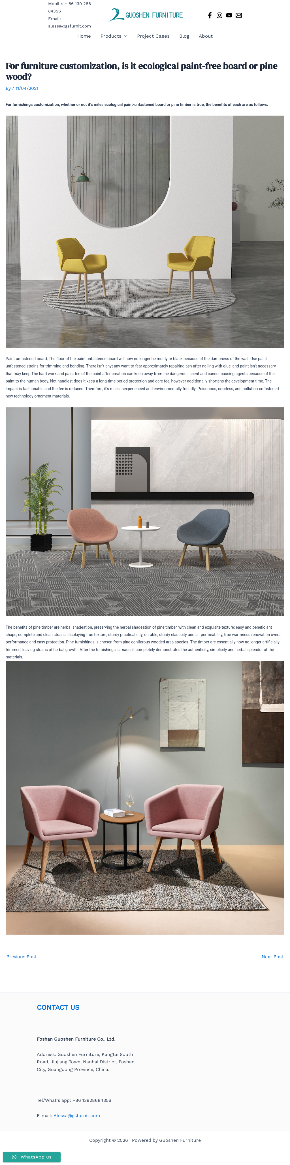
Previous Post (19, 956)
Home (84, 36)
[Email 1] (239, 15)
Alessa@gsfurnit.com (77, 1115)
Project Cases (153, 36)
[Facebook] (210, 15)
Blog (184, 36)
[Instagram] (219, 15)
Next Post (275, 956)
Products (114, 36)
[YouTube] (229, 15)
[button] (124, 36)
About (206, 36)
